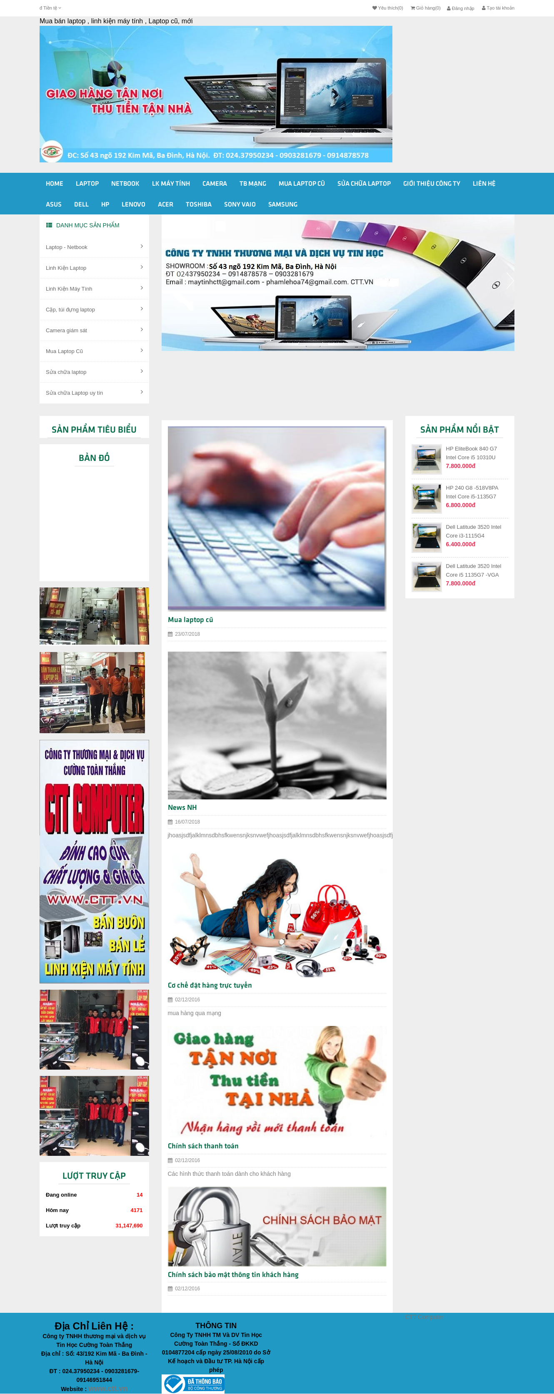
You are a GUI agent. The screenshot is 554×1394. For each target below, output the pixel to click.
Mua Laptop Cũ (94, 350)
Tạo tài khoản (498, 7)
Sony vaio (240, 205)
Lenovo (133, 205)
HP (105, 205)
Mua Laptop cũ (302, 184)
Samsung (282, 205)
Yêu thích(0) (387, 7)
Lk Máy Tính (171, 184)
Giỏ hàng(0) (426, 7)
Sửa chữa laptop (94, 371)
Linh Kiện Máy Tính (94, 288)
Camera (214, 184)
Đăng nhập (460, 8)
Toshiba (199, 205)
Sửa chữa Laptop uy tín (94, 392)
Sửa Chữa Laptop (364, 184)
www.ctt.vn (107, 1388)
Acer (165, 205)
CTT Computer (424, 1317)
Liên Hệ (484, 184)
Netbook (125, 184)
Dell (81, 205)
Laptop (87, 184)
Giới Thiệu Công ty (431, 184)
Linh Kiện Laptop (94, 267)
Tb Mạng (253, 184)
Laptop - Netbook (94, 246)
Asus (54, 205)
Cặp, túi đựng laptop (94, 309)
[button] (166, 311)
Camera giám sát (94, 330)
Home (54, 184)
